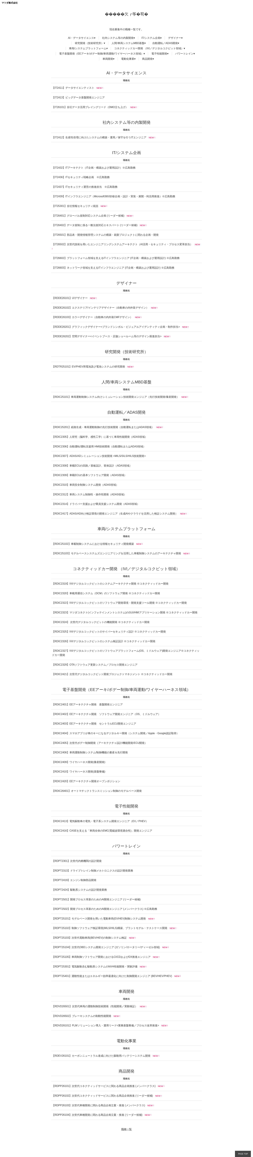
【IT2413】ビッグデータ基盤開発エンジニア (78, 97)
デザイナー (174, 38)
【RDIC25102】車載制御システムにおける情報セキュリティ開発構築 (93, 543)
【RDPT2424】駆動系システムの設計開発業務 (79, 889)
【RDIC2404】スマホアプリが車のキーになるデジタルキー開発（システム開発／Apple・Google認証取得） (115, 733)
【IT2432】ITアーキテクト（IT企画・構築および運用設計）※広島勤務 (94, 167)
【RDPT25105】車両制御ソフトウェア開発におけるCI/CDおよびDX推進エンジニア (101, 956)
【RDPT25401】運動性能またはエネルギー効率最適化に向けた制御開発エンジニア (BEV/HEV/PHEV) (112, 976)
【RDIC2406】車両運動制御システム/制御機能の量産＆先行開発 (90, 752)
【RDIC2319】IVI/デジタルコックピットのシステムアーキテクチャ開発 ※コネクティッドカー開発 (110, 583)
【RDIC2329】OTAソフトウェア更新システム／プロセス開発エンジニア (94, 664)
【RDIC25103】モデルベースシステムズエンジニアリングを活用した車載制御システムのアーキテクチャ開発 (116, 553)
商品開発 (147, 58)
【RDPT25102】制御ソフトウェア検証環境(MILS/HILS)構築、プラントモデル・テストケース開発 (109, 928)
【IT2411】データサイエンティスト (73, 87)
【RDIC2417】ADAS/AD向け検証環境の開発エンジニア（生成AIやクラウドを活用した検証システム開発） (115, 513)
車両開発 (108, 58)
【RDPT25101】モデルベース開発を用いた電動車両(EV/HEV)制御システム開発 (99, 918)
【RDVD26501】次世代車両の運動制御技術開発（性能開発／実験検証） (94, 1006)
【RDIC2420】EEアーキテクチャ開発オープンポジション (86, 781)
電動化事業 (127, 58)
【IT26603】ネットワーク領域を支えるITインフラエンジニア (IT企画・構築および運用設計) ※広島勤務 (113, 267)
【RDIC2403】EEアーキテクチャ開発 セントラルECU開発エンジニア (94, 723)
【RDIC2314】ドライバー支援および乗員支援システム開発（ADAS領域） (95, 504)
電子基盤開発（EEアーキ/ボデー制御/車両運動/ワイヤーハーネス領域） (101, 53)
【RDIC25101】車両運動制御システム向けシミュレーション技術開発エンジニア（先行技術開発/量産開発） (115, 396)
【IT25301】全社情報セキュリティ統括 (75, 206)
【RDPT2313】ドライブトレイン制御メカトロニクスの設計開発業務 (92, 870)
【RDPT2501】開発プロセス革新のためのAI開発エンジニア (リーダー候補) (96, 899)
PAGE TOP (243, 1154)
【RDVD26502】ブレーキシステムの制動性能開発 (81, 1016)
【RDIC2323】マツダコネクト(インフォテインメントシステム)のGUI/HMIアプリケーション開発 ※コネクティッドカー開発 (124, 612)
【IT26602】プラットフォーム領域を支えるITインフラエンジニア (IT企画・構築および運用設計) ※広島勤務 (116, 258)
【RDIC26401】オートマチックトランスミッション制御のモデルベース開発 (97, 791)
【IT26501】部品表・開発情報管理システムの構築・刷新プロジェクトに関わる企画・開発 (105, 234)
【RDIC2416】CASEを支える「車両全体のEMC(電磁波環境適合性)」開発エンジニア (102, 830)
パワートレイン (184, 53)
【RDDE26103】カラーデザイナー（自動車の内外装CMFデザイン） (92, 317)
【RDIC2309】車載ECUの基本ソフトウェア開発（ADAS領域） (89, 475)
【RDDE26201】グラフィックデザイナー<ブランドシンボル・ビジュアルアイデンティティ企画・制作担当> (116, 326)
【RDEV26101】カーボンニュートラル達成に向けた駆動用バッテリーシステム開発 (101, 1055)
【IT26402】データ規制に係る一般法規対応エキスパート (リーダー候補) (94, 225)
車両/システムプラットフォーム (87, 48)
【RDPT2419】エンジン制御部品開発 (74, 880)
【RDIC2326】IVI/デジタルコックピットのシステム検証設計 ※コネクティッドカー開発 (103, 641)
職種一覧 (126, 1129)
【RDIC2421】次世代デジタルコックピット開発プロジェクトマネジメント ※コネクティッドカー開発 (112, 674)
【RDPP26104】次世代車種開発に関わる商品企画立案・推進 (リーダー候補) (97, 1114)
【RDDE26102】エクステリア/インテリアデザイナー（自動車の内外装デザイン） (100, 307)
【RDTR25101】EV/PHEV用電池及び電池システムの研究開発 (88, 366)
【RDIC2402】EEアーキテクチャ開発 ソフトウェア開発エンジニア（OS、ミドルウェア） (106, 714)
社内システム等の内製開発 (118, 38)
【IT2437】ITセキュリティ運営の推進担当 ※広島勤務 (84, 186)
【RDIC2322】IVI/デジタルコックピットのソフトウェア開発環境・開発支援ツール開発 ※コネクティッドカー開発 (119, 602)
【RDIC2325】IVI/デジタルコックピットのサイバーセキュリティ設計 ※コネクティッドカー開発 (109, 631)
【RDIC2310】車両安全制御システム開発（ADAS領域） (85, 484)
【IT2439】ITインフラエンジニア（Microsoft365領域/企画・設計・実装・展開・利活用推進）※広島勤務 (113, 196)
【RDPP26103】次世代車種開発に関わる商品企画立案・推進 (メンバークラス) (98, 1105)
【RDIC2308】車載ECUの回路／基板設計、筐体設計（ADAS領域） (92, 465)
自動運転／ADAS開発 (165, 43)
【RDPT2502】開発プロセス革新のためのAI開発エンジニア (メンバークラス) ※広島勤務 (104, 909)
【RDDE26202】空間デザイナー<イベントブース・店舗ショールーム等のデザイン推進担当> (107, 336)
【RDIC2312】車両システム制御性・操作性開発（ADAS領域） (89, 494)
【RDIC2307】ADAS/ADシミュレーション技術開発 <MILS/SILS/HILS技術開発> (99, 456)
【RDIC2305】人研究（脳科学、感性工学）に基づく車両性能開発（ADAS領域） (99, 436)
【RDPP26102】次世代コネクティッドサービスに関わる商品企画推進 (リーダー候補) (102, 1095)
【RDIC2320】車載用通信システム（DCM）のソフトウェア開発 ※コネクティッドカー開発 (106, 593)
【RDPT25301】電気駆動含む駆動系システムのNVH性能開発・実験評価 (94, 966)
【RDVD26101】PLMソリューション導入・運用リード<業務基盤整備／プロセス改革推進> (105, 1025)
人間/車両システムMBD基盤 (128, 43)
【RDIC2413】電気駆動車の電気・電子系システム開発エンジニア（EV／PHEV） (100, 821)
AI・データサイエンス (81, 38)
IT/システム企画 (150, 38)
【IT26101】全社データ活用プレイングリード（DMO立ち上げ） (90, 107)
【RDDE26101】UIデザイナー (70, 298)
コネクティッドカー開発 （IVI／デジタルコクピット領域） (149, 48)
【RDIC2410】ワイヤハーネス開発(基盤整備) (78, 771)
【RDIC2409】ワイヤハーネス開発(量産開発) (78, 762)
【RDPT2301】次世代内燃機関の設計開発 (77, 861)
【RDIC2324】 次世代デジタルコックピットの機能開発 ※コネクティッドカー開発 (101, 622)
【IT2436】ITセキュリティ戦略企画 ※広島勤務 (81, 177)
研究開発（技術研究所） (89, 43)
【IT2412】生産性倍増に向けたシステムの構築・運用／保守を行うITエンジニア (99, 137)
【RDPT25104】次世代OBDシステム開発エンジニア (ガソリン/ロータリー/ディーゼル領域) (106, 947)
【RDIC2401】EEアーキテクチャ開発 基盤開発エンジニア (87, 704)
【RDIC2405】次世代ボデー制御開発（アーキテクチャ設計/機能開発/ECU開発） (99, 743)
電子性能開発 (159, 53)
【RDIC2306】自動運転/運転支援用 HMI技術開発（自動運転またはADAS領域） (99, 446)
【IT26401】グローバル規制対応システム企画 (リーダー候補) (88, 215)
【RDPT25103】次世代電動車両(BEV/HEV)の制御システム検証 (89, 937)
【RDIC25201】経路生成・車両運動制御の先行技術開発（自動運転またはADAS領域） (103, 427)
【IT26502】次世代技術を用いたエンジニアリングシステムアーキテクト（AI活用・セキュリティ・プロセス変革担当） (122, 244)
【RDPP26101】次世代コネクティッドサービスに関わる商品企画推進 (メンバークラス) (104, 1086)
